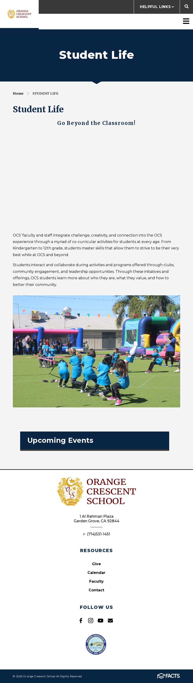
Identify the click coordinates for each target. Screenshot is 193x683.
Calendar (96, 572)
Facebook (80, 620)
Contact (96, 590)
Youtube (100, 620)
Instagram (90, 620)
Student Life (45, 93)
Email (110, 620)
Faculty (96, 581)
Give (96, 564)
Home (18, 93)
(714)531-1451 (98, 534)
